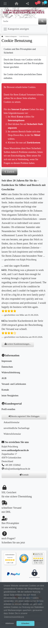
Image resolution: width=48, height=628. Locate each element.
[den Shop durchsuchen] (42, 21)
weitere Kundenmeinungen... (18, 344)
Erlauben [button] (25, 623)
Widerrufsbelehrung (11, 372)
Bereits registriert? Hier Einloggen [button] (24, 416)
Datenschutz (7, 367)
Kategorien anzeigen (16, 29)
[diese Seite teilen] (27, 3)
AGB (4, 378)
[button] (40, 4)
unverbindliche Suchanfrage (16, 428)
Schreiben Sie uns (11, 542)
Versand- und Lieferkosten (14, 384)
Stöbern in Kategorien (11, 36)
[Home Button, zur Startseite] (16, 3)
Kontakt (5, 389)
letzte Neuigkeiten (10, 395)
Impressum (7, 361)
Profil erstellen (8, 409)
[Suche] (20, 21)
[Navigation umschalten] (5, 3)
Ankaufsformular (11, 422)
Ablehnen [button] (9, 623)
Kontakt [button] (24, 475)
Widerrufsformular (12, 434)
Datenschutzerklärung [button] (14, 617)
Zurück (9, 171)
